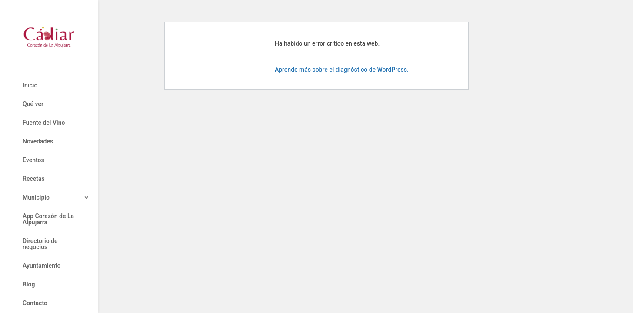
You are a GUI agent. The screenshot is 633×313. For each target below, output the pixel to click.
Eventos (33, 160)
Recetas (34, 179)
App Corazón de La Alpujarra (48, 219)
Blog (29, 284)
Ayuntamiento (41, 266)
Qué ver (33, 104)
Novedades (38, 141)
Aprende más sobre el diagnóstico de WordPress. (342, 69)
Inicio (30, 85)
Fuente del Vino (44, 123)
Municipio (36, 197)
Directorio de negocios (40, 244)
